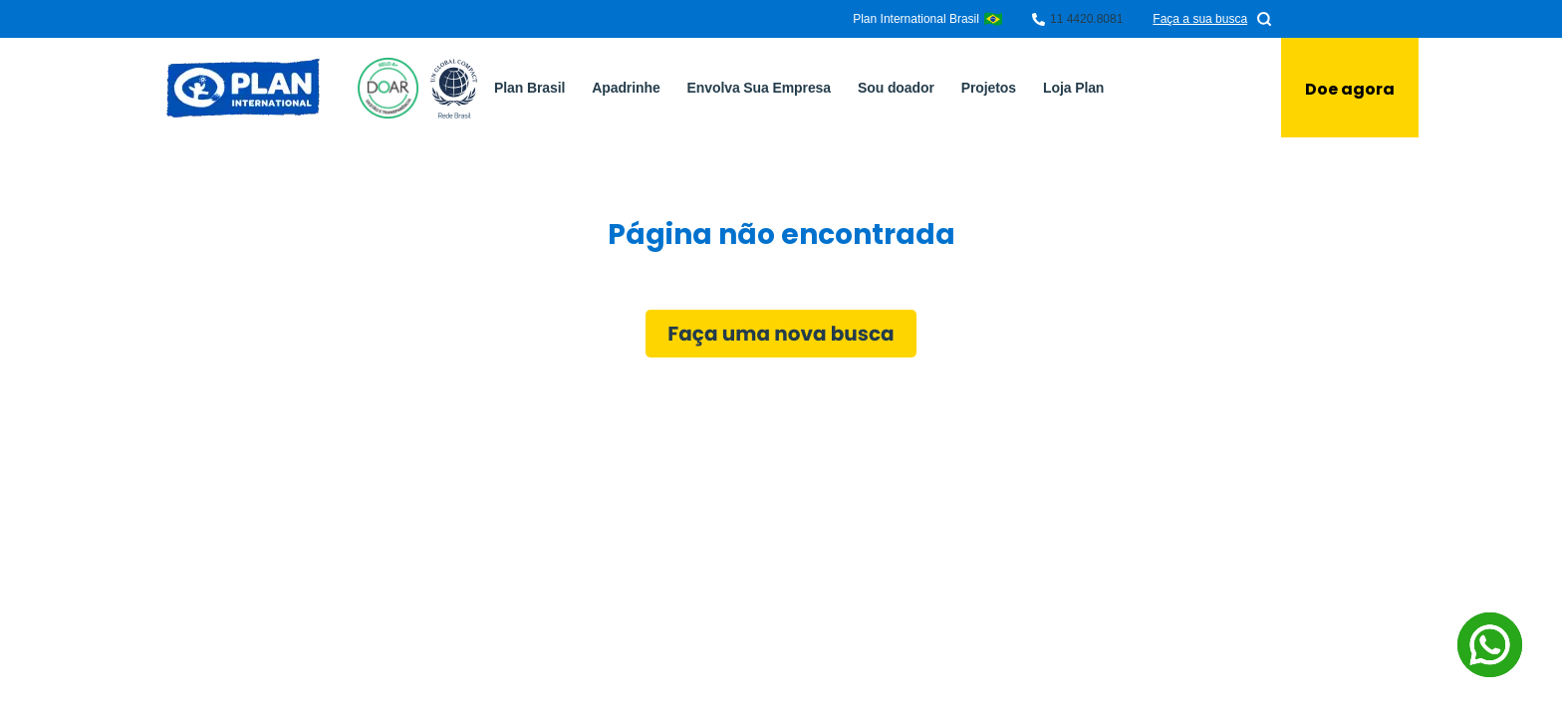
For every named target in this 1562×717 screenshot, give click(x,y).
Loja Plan (1073, 88)
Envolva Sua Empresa (759, 88)
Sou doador (896, 88)
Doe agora (1350, 89)
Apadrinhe (625, 88)
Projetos (988, 88)
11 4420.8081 (1086, 19)
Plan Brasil (529, 88)
